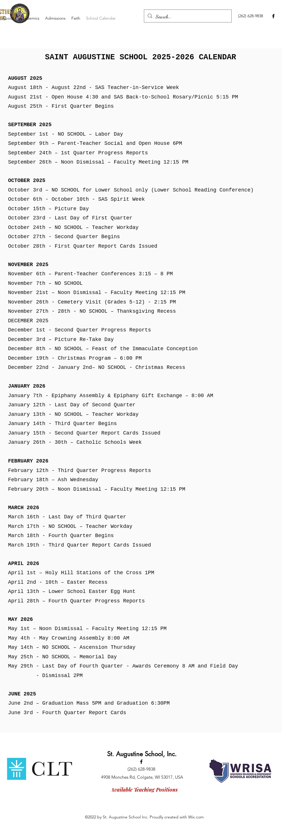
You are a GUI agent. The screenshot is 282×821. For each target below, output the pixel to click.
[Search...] (187, 17)
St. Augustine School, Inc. (142, 754)
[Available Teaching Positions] (144, 789)
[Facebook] (273, 16)
